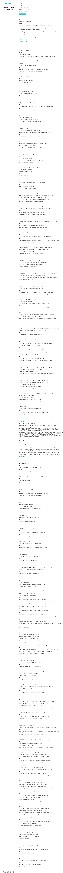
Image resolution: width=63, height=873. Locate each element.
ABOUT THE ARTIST (25, 9)
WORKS (21, 5)
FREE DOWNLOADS (25, 7)
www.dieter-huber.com (23, 39)
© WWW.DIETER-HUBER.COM (57, 870)
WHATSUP (22, 3)
